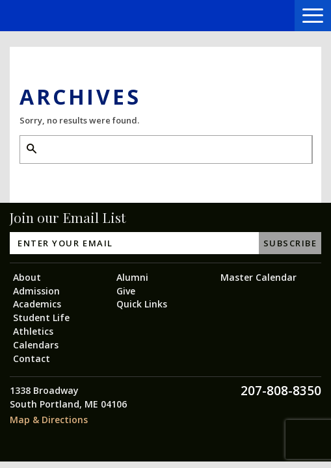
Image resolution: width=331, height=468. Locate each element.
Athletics (33, 331)
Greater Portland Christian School (56, 16)
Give (125, 291)
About (27, 277)
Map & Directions (49, 419)
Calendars (36, 345)
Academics (37, 304)
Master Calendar (258, 277)
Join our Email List (68, 217)
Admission (36, 291)
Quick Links (141, 304)
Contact (31, 358)
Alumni (132, 277)
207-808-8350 (281, 390)
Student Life (41, 317)
